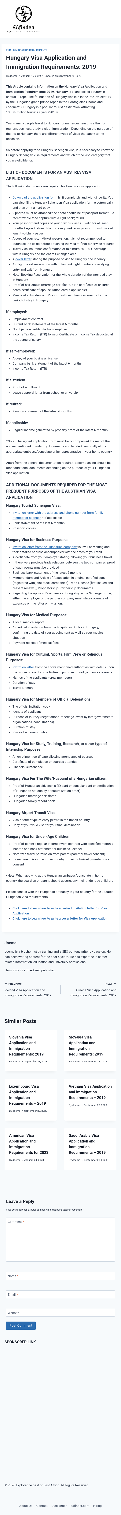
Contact (41, 1506)
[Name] (60, 1276)
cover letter (23, 259)
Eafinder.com (80, 1506)
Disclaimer (59, 1506)
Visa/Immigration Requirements (26, 50)
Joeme (13, 75)
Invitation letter (23, 667)
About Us (25, 1506)
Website (13, 1313)
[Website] (60, 1313)
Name (13, 1276)
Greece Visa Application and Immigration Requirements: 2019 (90, 989)
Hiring (97, 1506)
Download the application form (35, 197)
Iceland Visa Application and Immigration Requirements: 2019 (31, 989)
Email (13, 1294)
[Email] (60, 1294)
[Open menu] (112, 19)
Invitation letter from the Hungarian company (45, 547)
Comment (16, 1222)
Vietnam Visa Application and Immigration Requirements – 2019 (90, 1092)
